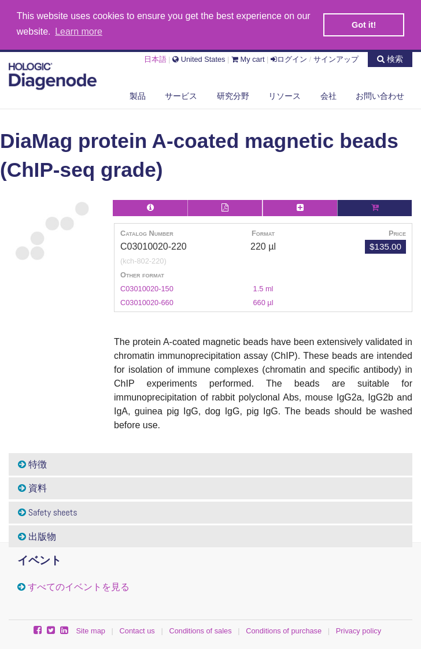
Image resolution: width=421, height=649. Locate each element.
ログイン (289, 58)
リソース (284, 94)
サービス (181, 94)
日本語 (155, 58)
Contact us (137, 629)
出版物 (37, 535)
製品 (138, 94)
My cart (248, 58)
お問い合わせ (380, 94)
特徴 (32, 463)
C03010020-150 (146, 287)
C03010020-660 (146, 301)
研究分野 (233, 94)
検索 (390, 57)
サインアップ (336, 58)
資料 (32, 487)
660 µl (263, 301)
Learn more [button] (78, 31)
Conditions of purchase (284, 629)
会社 (328, 94)
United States (198, 58)
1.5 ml (263, 287)
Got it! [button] (364, 24)
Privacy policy (358, 629)
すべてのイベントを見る (79, 586)
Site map (90, 629)
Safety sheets (47, 511)
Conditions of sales (200, 629)
